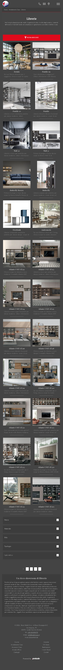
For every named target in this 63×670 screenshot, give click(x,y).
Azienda (46, 642)
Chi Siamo (46, 645)
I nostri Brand (46, 650)
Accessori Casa (17, 647)
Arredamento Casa (14, 10)
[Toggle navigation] (58, 4)
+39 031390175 (33, 632)
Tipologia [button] (7, 546)
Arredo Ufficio (16, 650)
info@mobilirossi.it (34, 635)
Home (6, 10)
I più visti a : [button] (8, 555)
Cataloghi (17, 652)
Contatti (46, 652)
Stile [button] (5, 537)
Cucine (17, 642)
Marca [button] (6, 520)
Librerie (23, 10)
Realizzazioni (46, 647)
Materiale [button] (7, 529)
